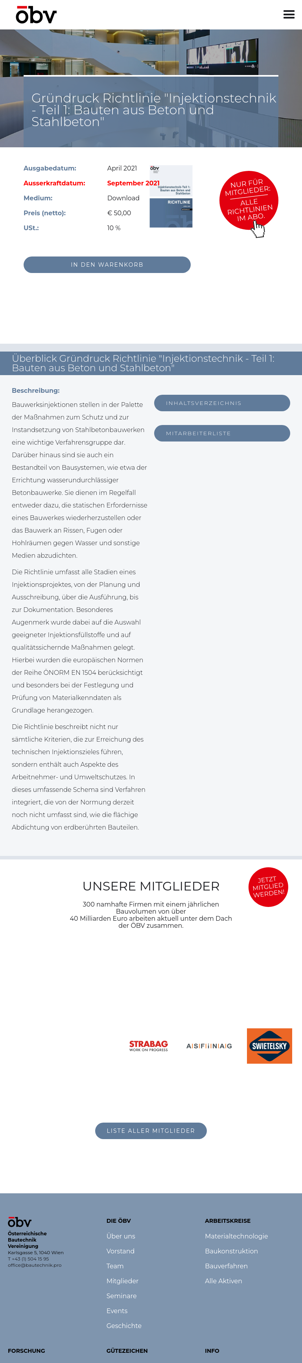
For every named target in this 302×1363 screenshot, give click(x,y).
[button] (289, 14)
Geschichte (124, 1326)
